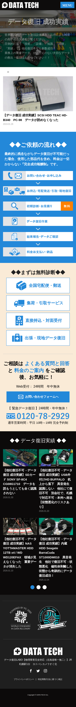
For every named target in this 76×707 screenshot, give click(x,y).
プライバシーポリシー (24, 679)
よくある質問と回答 (46, 363)
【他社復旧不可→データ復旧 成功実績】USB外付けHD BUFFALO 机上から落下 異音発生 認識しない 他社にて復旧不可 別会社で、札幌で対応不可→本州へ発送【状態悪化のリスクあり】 (55, 488)
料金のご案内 (29, 370)
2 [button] (38, 587)
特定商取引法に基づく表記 (50, 679)
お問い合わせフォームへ (37, 396)
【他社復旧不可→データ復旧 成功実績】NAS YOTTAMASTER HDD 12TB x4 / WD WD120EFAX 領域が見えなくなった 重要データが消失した (19, 552)
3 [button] (45, 587)
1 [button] (32, 587)
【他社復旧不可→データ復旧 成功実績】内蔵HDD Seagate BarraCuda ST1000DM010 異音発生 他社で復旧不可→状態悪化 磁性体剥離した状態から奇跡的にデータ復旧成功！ (55, 557)
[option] (39, 515)
